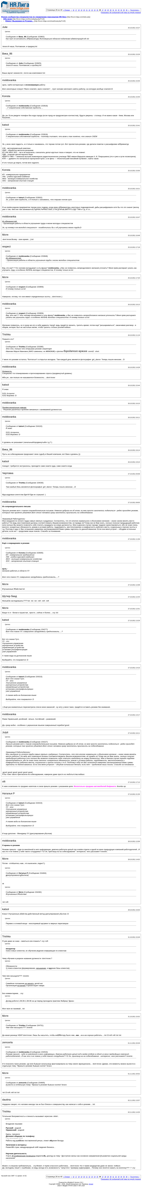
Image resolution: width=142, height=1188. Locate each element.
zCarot (91, 1184)
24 (95, 10)
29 (108, 10)
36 (126, 10)
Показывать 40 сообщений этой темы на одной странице (121, 12)
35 (124, 10)
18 (79, 10)
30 (110, 10)
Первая (66, 10)
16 (73, 10)
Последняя (134, 10)
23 (92, 10)
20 (84, 10)
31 (113, 10)
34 (121, 10)
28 (105, 10)
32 (116, 10)
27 (103, 10)
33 (118, 10)
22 (89, 10)
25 (97, 10)
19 (81, 10)
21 (87, 10)
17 (76, 10)
